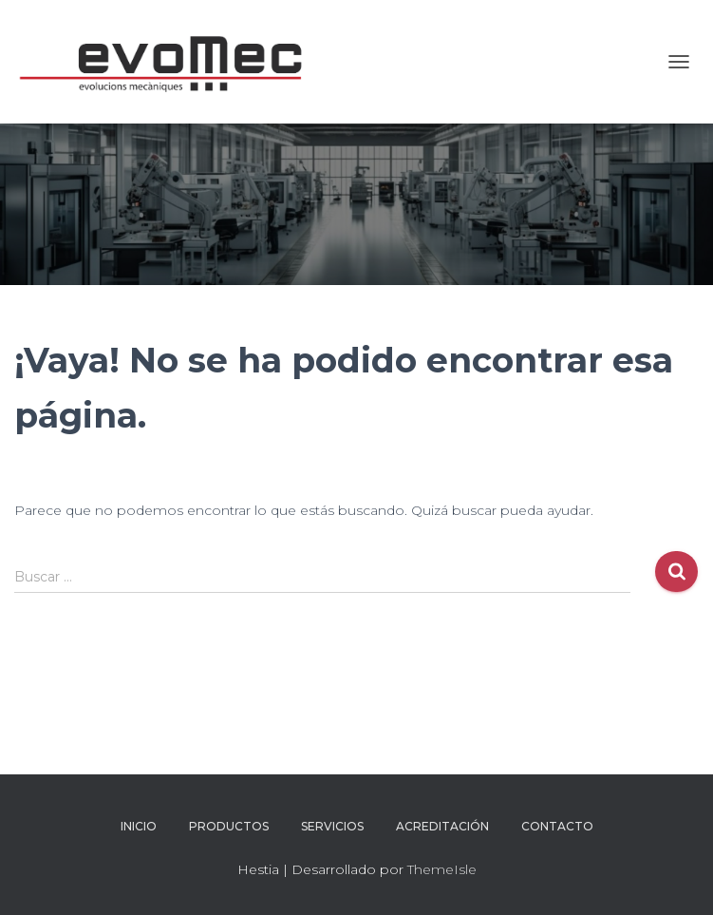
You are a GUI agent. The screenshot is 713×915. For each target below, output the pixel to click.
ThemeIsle (442, 869)
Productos (229, 826)
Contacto (557, 826)
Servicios (332, 826)
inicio (139, 826)
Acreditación (442, 826)
